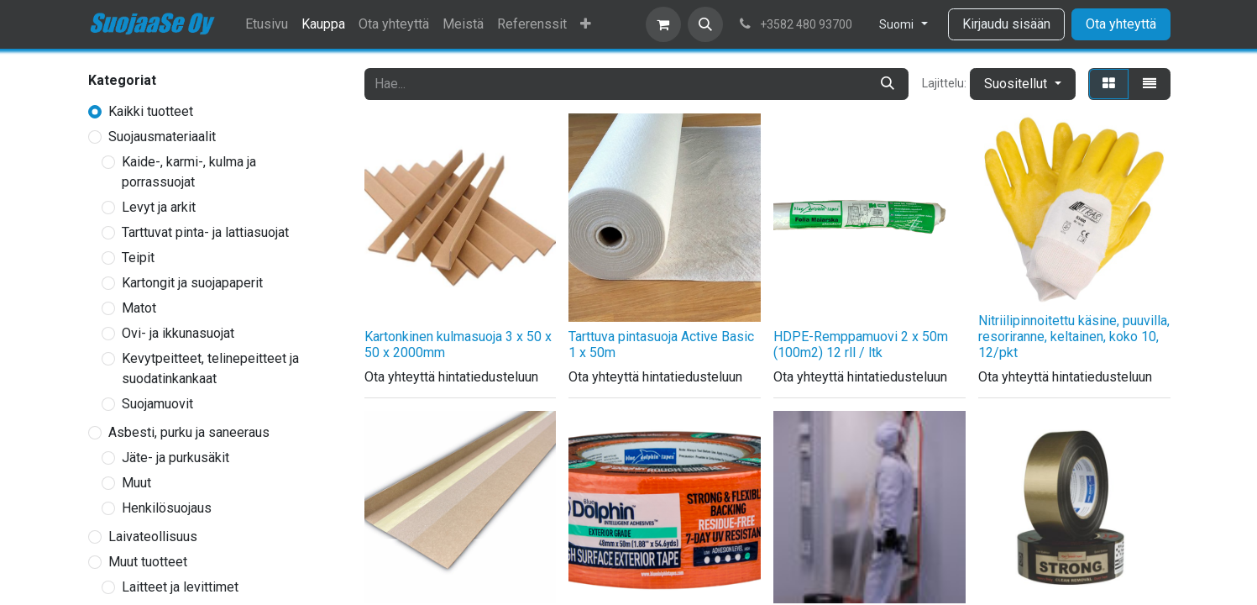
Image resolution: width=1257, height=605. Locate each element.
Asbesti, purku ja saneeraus (189, 432)
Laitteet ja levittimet (180, 587)
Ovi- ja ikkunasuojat (178, 333)
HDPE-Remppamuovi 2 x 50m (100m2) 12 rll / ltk (860, 344)
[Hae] (888, 84)
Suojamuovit (157, 404)
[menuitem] (266, 24)
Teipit (138, 258)
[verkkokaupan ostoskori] (663, 24)
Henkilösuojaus (167, 508)
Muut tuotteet (147, 562)
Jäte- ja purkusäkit (175, 458)
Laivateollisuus (152, 536)
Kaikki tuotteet (150, 111)
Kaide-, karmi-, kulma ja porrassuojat (189, 172)
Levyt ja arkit (159, 207)
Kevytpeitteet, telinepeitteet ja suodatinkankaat (210, 368)
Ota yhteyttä (1121, 24)
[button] (705, 24)
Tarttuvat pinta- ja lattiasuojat (205, 232)
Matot (139, 308)
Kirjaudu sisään (1006, 24)
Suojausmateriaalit (162, 137)
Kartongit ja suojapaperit (192, 283)
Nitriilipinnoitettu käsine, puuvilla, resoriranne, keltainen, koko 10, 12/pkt (1074, 336)
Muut (136, 483)
